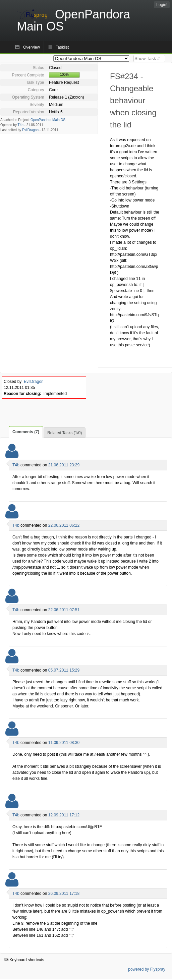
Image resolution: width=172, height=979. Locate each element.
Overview (31, 47)
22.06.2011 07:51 (63, 610)
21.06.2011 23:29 (63, 465)
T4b (20, 125)
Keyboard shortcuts (24, 960)
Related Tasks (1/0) (64, 432)
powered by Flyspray (146, 969)
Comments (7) (25, 431)
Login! (161, 4)
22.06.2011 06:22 (63, 525)
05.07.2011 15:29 (63, 670)
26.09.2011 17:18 (63, 893)
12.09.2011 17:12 (63, 815)
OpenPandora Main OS (48, 120)
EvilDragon (30, 130)
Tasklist (62, 47)
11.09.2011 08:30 (63, 742)
